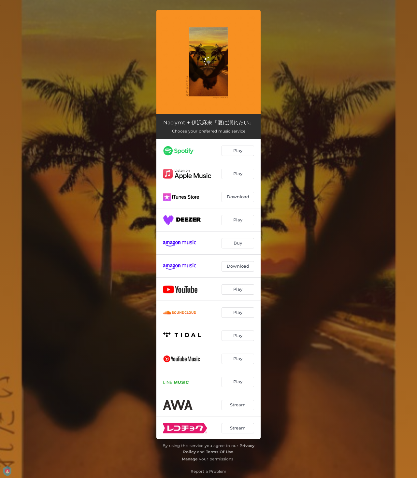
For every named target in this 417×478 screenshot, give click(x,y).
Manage (190, 459)
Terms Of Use (219, 451)
